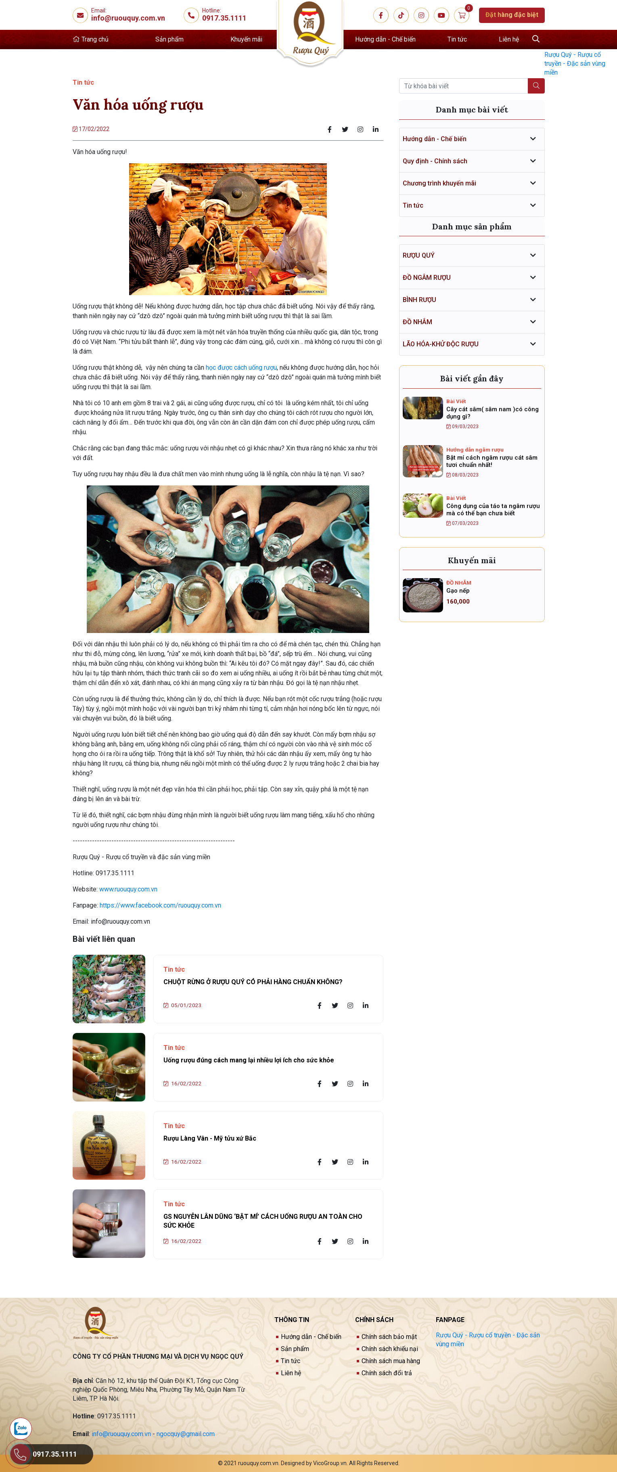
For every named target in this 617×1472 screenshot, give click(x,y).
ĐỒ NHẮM (417, 322)
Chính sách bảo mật (389, 1337)
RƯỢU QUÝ (419, 255)
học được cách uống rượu (241, 367)
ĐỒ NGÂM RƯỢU (427, 277)
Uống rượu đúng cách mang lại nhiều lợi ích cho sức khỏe (248, 1060)
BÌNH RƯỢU (419, 300)
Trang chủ (91, 39)
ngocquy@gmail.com (186, 1434)
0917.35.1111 (224, 18)
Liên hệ (509, 39)
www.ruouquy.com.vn (129, 889)
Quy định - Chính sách (435, 161)
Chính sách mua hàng (391, 1361)
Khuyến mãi (246, 39)
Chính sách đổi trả (387, 1373)
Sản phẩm (169, 39)
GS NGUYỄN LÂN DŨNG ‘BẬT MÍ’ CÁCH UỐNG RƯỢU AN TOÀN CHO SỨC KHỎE (262, 1221)
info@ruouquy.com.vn (129, 18)
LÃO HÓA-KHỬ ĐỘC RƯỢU (441, 344)
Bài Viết (456, 401)
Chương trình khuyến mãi (439, 183)
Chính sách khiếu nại (390, 1349)
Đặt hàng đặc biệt (511, 15)
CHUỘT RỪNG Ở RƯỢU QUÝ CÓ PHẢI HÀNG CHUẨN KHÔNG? (253, 982)
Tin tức (457, 39)
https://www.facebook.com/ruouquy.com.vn (160, 905)
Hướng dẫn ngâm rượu (475, 450)
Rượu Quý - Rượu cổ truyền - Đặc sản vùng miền (574, 63)
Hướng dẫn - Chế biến (385, 39)
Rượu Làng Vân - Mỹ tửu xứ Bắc (209, 1138)
